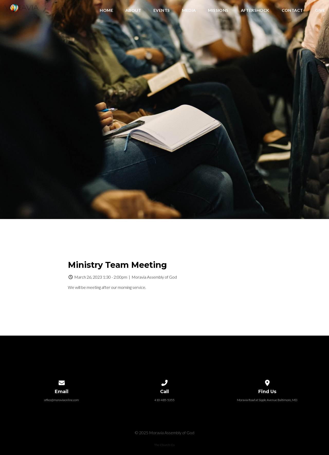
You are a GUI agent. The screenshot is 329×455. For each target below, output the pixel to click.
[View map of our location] (267, 382)
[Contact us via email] (61, 382)
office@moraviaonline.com (61, 400)
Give (320, 10)
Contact (292, 10)
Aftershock (255, 10)
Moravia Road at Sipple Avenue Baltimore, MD (267, 400)
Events (161, 10)
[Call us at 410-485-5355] (164, 382)
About (133, 10)
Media (189, 10)
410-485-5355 (164, 400)
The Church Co (164, 445)
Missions (218, 10)
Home (106, 10)
